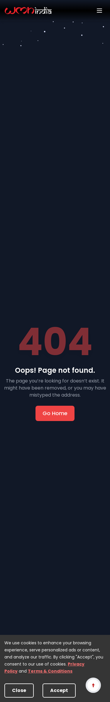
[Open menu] (99, 10)
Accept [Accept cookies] (59, 690)
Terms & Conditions (50, 671)
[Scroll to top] (93, 685)
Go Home (55, 413)
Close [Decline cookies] (19, 690)
